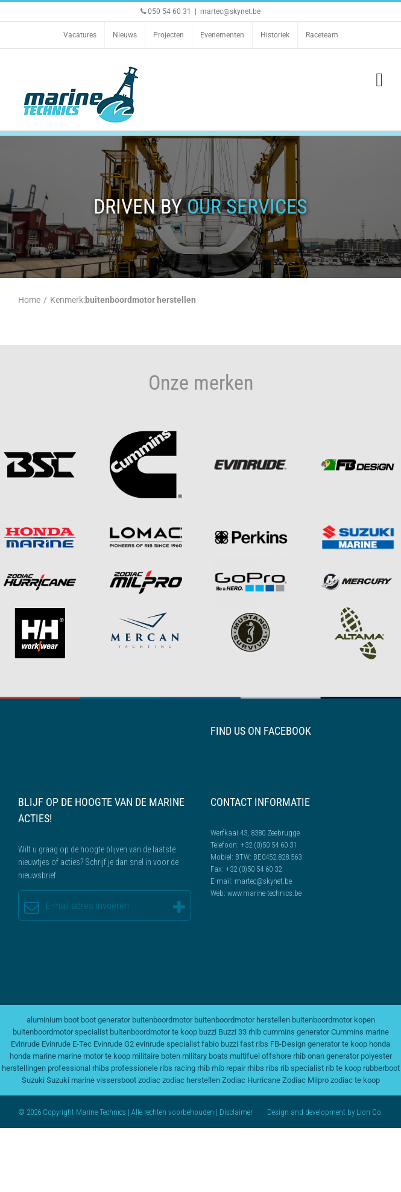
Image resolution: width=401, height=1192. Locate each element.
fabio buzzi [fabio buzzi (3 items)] (219, 1043)
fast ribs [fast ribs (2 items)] (254, 1043)
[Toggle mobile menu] (379, 79)
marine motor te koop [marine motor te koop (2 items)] (94, 1055)
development (325, 1112)
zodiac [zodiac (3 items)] (149, 1080)
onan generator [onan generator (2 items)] (333, 1055)
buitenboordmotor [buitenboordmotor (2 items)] (162, 1019)
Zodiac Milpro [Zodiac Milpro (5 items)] (305, 1080)
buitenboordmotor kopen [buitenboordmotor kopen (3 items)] (333, 1019)
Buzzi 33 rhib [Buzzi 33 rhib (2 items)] (239, 1031)
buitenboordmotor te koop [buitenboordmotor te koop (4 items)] (153, 1031)
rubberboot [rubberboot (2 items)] (381, 1068)
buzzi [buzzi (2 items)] (207, 1031)
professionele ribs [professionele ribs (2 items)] (141, 1068)
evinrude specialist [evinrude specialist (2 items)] (168, 1043)
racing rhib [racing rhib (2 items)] (192, 1068)
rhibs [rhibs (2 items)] (255, 1068)
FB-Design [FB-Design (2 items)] (288, 1043)
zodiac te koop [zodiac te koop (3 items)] (355, 1080)
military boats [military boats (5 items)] (205, 1055)
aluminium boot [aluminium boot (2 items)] (53, 1019)
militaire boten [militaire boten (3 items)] (156, 1055)
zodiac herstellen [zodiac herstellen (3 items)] (191, 1080)
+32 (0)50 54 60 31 (269, 844)
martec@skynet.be (230, 11)
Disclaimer (236, 1112)
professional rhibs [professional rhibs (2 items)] (78, 1068)
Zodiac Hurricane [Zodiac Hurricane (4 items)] (251, 1080)
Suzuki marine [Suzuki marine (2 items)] (70, 1080)
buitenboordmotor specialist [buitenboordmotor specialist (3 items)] (60, 1031)
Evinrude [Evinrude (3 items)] (25, 1043)
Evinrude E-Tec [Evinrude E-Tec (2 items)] (67, 1043)
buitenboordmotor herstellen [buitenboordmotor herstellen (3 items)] (242, 1019)
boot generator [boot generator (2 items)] (105, 1019)
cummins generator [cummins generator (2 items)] (296, 1031)
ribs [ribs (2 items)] (272, 1068)
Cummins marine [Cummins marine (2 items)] (360, 1031)
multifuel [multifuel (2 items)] (245, 1055)
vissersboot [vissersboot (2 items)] (116, 1080)
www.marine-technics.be (264, 893)
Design (278, 1112)
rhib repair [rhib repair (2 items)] (228, 1068)
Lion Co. (369, 1112)
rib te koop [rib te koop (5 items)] (343, 1068)
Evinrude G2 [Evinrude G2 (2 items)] (113, 1043)
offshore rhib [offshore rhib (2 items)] (284, 1055)
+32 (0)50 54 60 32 (254, 868)
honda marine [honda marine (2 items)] (33, 1055)
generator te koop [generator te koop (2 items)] (337, 1043)
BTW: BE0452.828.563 (268, 856)
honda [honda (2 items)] (379, 1043)
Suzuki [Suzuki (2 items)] (33, 1080)
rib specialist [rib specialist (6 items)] (302, 1068)
